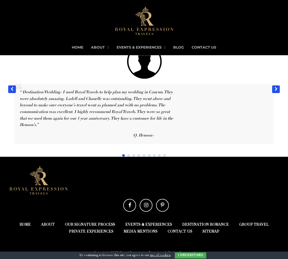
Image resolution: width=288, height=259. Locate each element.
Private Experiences (91, 232)
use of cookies (160, 255)
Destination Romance (205, 225)
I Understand (190, 255)
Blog (178, 47)
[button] (276, 89)
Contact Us (204, 47)
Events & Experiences (139, 47)
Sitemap (210, 232)
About (98, 47)
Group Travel (254, 225)
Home (77, 47)
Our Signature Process (90, 225)
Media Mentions (140, 232)
